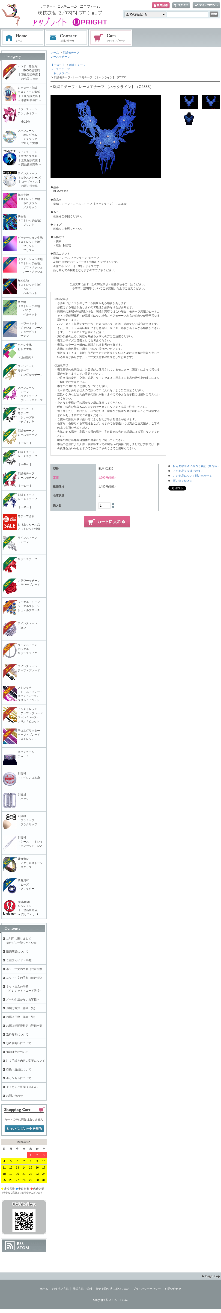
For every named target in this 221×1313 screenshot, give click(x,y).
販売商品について (17, 951)
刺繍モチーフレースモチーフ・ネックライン (68, 69)
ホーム (22, 37)
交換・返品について (18, 1069)
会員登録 (161, 5)
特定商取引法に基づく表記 (112, 1288)
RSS (20, 1243)
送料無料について (17, 1034)
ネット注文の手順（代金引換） (25, 969)
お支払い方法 (60, 1288)
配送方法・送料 (82, 1288)
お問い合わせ (66, 37)
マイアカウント (206, 5)
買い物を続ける (182, 480)
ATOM (23, 1247)
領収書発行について (18, 1043)
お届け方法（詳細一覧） (21, 1008)
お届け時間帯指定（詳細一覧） (25, 1025)
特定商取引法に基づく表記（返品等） (196, 466)
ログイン (181, 5)
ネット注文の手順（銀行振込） (25, 977)
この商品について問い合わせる (192, 475)
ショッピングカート (111, 37)
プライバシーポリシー (147, 1288)
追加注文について (17, 1052)
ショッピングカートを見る (24, 1128)
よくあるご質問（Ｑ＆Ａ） (22, 1087)
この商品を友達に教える (188, 471)
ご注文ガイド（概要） (20, 960)
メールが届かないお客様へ (22, 999)
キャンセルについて (18, 1078)
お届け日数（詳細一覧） (21, 1017)
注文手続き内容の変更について (25, 1060)
